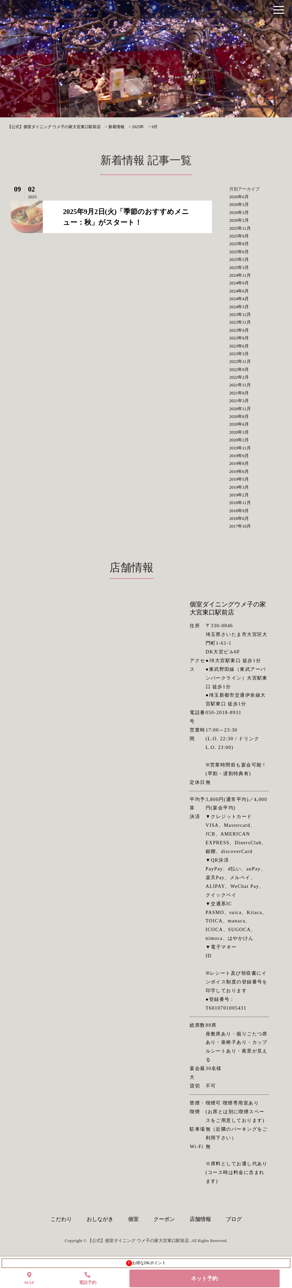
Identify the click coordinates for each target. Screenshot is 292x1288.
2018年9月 (239, 510)
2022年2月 (239, 377)
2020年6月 (239, 424)
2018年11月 (240, 502)
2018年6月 (239, 518)
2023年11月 (240, 322)
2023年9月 (239, 330)
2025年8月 (239, 243)
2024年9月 (239, 282)
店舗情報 (200, 1219)
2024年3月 (239, 306)
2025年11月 (240, 228)
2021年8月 (239, 392)
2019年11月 (240, 447)
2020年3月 (239, 432)
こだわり (61, 1219)
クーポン (164, 1219)
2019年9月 (239, 455)
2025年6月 (239, 251)
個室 (133, 1219)
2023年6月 (239, 345)
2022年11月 (240, 361)
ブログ (234, 1219)
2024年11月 (240, 275)
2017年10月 (240, 526)
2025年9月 (239, 235)
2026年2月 (239, 220)
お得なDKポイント (146, 1263)
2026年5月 (239, 204)
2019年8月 (239, 463)
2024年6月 (239, 290)
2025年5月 (239, 259)
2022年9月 (239, 369)
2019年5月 (239, 479)
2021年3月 (239, 400)
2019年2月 (239, 494)
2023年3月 (239, 353)
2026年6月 (239, 196)
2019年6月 (239, 471)
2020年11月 (240, 408)
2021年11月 (240, 384)
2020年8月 (239, 416)
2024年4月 (239, 298)
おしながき (100, 1219)
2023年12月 (240, 314)
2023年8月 (239, 337)
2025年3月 (239, 267)
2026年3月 (239, 212)
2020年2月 (239, 439)
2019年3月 (239, 487)
